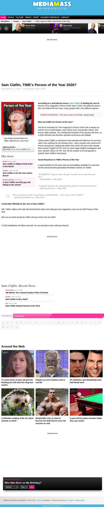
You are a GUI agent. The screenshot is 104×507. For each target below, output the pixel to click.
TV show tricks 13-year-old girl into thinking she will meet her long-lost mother (17, 382)
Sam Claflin (26, 21)
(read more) (89, 115)
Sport (36, 17)
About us (40, 500)
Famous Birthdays (12, 480)
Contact (65, 17)
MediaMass (5, 21)
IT (58, 8)
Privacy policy (80, 500)
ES (52, 8)
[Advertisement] (52, 60)
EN (45, 8)
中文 (65, 8)
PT (61, 8)
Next (6, 28)
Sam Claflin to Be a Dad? (16, 299)
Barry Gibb (67, 26)
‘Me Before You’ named (26, 293)
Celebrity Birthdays (49, 17)
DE (55, 8)
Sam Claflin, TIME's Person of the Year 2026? (39, 85)
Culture (19, 17)
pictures (19, 149)
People (10, 17)
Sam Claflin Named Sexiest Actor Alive (22, 306)
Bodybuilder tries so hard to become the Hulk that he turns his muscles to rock (51, 420)
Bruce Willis (30, 26)
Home (3, 17)
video (28, 149)
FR (49, 8)
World (28, 17)
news (13, 149)
